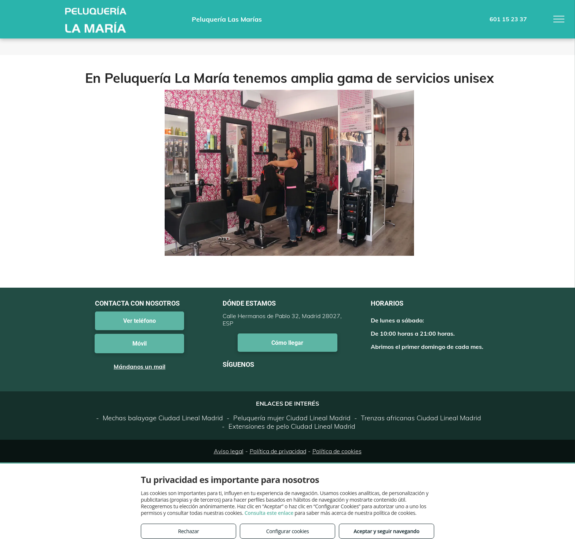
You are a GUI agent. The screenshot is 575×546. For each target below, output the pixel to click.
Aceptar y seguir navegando (386, 531)
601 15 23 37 (508, 19)
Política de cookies (337, 451)
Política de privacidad (278, 451)
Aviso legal (228, 451)
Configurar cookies (287, 531)
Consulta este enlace (269, 512)
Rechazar (188, 531)
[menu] (558, 19)
